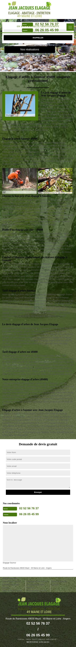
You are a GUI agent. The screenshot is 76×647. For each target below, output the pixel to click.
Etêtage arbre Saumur (37, 590)
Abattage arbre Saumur (37, 581)
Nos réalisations (29, 49)
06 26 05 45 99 (47, 30)
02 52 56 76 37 (47, 24)
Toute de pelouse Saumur (59, 583)
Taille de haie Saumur (12, 590)
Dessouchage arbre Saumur (36, 586)
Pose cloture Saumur (11, 581)
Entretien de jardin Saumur (10, 586)
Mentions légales (38, 642)
